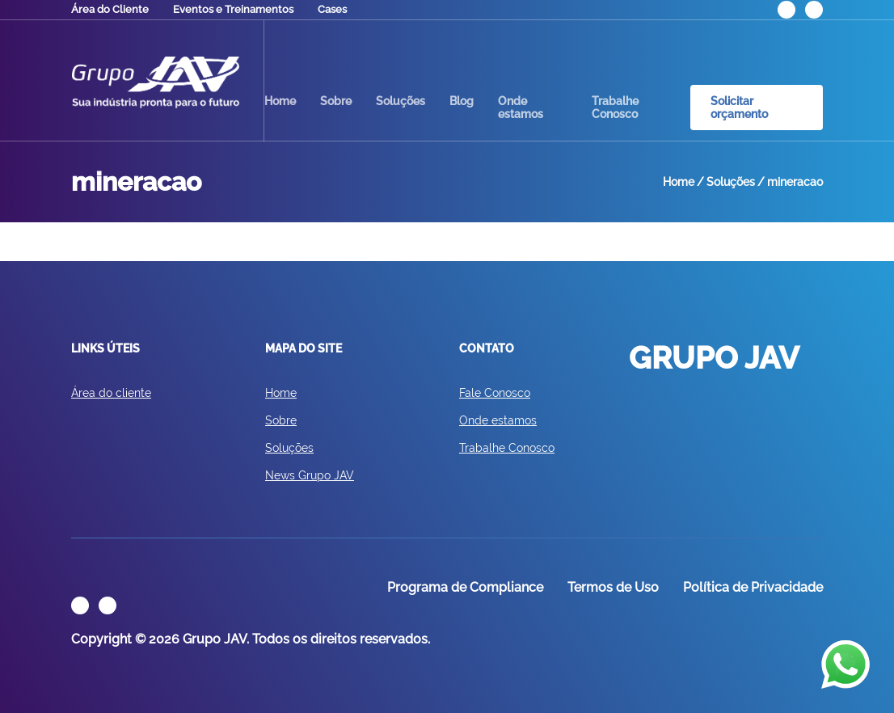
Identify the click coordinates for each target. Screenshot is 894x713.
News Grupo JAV (309, 475)
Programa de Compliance (465, 587)
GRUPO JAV (155, 82)
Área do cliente (111, 392)
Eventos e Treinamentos (233, 9)
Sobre (336, 101)
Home (280, 101)
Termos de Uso (613, 587)
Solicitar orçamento (739, 107)
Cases (332, 9)
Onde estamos (520, 107)
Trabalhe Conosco (615, 107)
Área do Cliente (110, 9)
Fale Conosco (494, 392)
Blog (461, 101)
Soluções (400, 101)
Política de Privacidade (753, 587)
